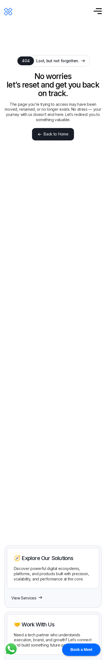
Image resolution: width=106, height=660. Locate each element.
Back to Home (53, 134)
